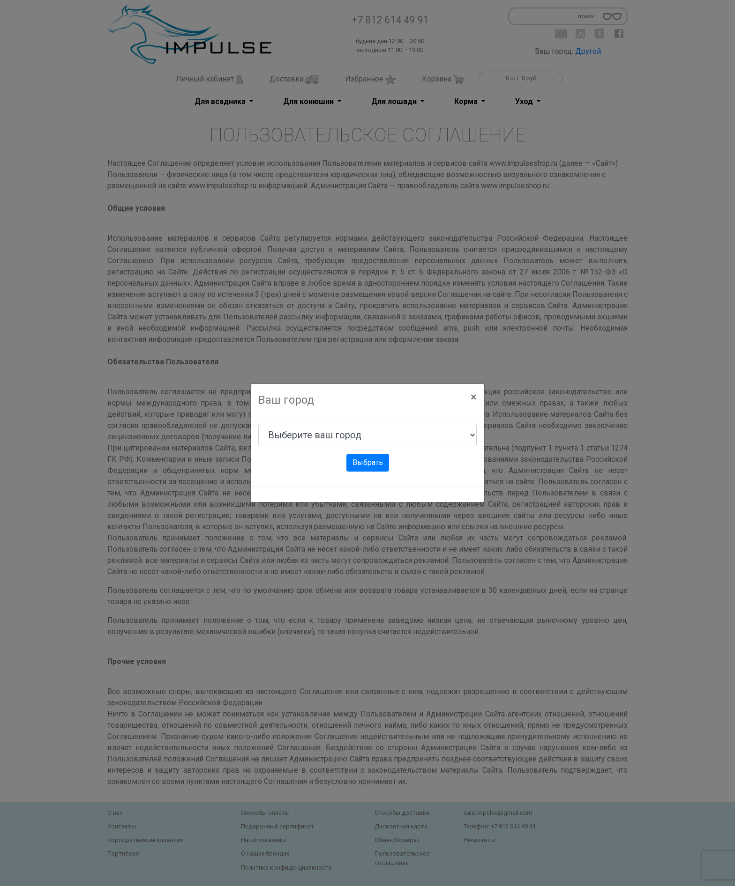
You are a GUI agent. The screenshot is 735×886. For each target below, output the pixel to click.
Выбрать (367, 462)
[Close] (473, 397)
